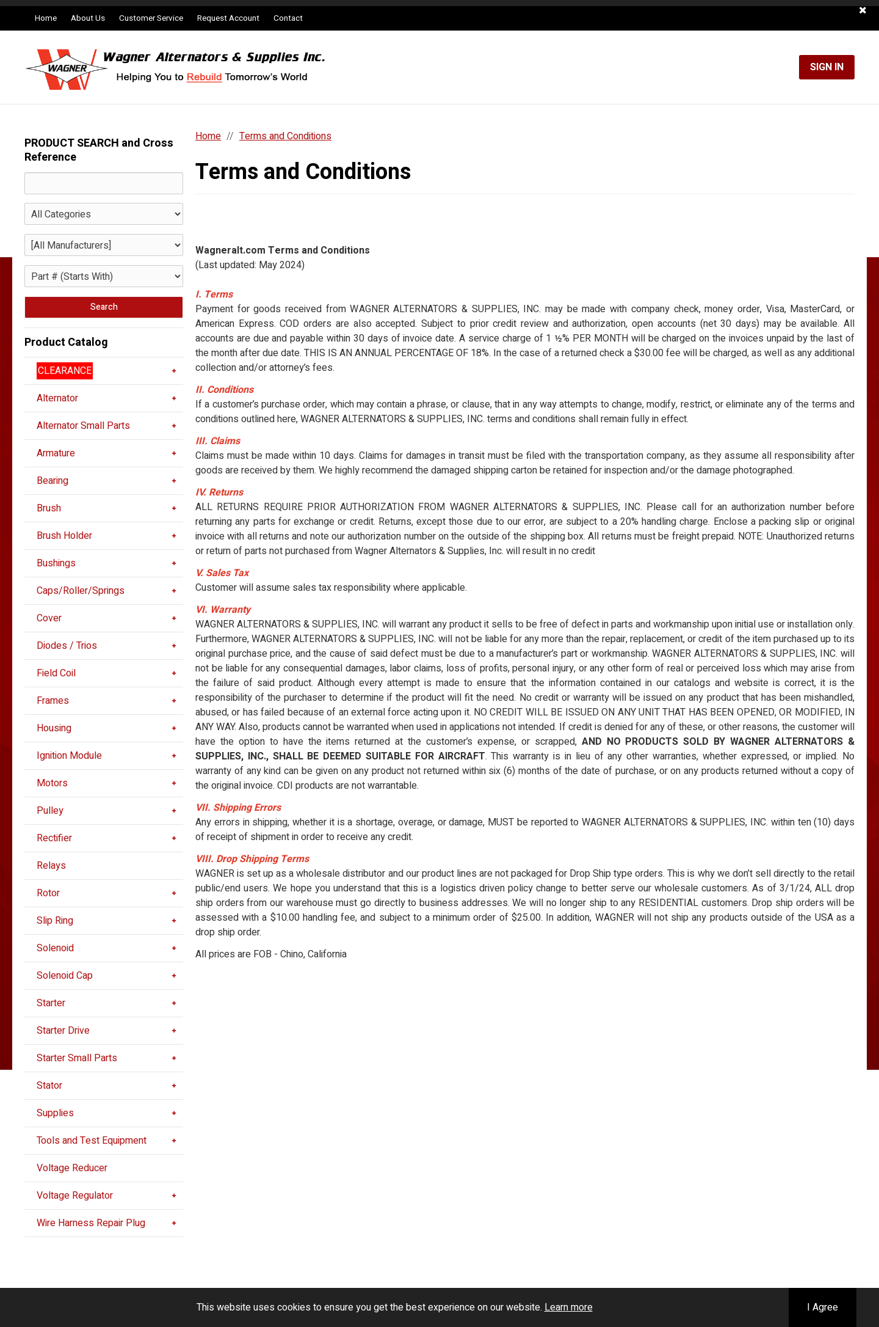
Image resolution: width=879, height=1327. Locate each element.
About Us (88, 18)
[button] (863, 10)
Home (46, 18)
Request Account (228, 18)
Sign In (827, 67)
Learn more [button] (568, 1307)
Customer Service (151, 18)
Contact (288, 18)
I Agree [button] (822, 1307)
